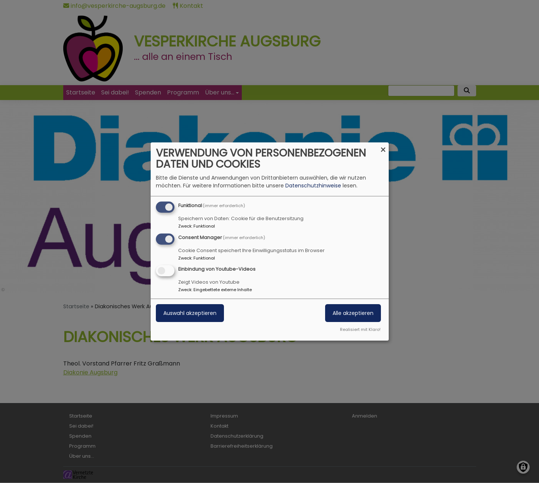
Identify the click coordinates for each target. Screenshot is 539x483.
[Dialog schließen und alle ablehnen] (383, 147)
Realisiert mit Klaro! (360, 329)
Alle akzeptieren (353, 313)
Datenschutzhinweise (313, 185)
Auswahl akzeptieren (189, 313)
